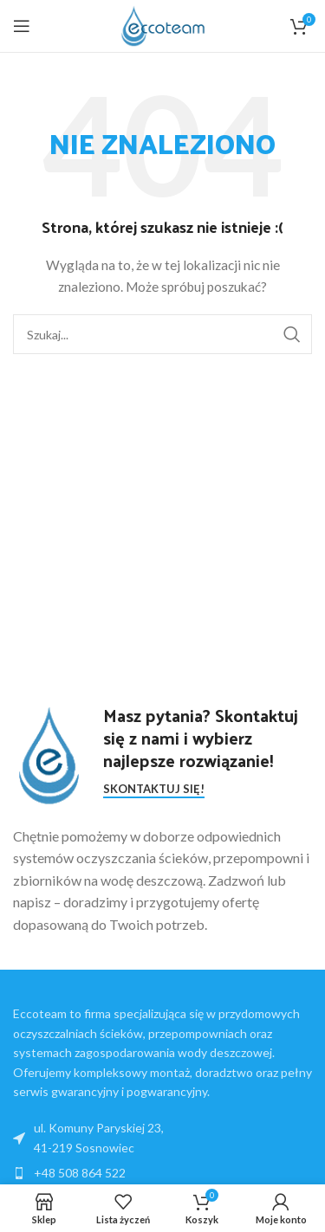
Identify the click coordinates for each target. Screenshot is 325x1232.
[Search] (162, 334)
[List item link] (162, 1173)
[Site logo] (163, 24)
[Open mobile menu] (21, 26)
